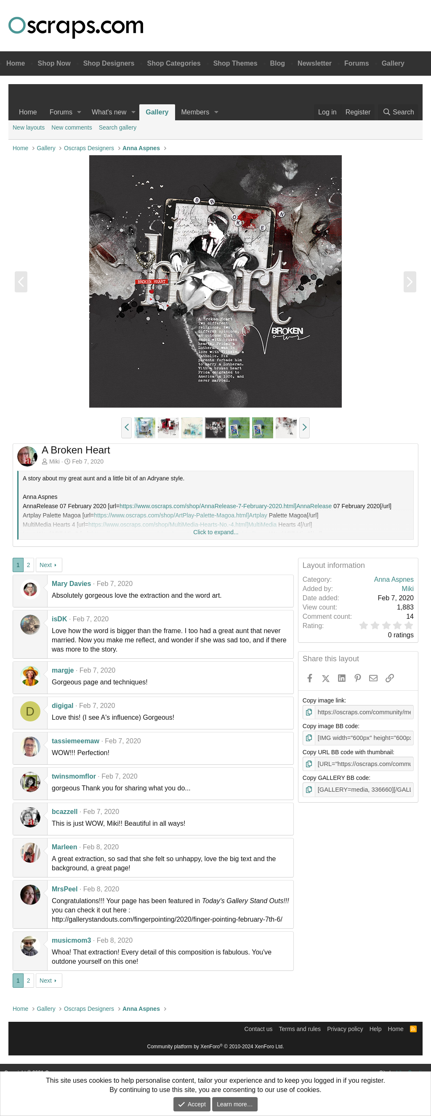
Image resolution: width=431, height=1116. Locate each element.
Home (15, 63)
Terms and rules (300, 1029)
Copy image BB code (330, 726)
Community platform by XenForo (215, 1047)
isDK (59, 619)
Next (46, 565)
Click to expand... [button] (215, 532)
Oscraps (75, 28)
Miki (54, 461)
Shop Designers (109, 63)
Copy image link (324, 700)
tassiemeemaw (75, 741)
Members (195, 112)
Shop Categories (173, 63)
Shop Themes (235, 63)
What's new (109, 112)
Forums (356, 63)
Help (376, 1029)
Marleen (64, 847)
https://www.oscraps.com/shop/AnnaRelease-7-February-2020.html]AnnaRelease (226, 506)
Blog (277, 63)
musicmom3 (71, 940)
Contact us (259, 1029)
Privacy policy (345, 1029)
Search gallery (118, 127)
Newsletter (315, 63)
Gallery (393, 63)
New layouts (29, 127)
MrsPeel (64, 889)
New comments (71, 127)
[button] (79, 112)
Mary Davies (71, 583)
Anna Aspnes (394, 579)
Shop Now (53, 63)
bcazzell (64, 811)
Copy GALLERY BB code (336, 777)
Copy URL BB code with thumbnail (348, 751)
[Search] (398, 112)
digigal (63, 705)
